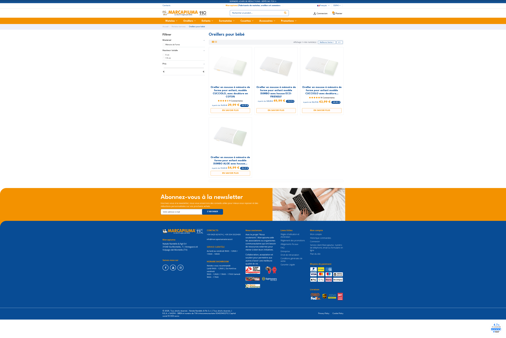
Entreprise (285, 251)
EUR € (337, 6)
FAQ (282, 248)
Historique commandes (320, 238)
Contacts (166, 6)
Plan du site (315, 254)
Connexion (315, 241)
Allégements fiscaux (289, 244)
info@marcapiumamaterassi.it (220, 239)
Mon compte (316, 234)
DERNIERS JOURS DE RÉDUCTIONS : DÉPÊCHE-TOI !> (253, 2)
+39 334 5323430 (233, 234)
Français (323, 6)
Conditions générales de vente (291, 260)
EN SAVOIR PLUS (230, 111)
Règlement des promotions (293, 240)
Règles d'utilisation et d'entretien (290, 236)
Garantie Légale (288, 265)
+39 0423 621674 (215, 234)
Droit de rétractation (290, 255)
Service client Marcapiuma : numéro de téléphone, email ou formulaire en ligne (326, 248)
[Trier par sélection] (326, 42)
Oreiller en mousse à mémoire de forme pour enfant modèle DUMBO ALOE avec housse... (230, 160)
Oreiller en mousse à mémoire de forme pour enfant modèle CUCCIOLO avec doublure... (322, 90)
